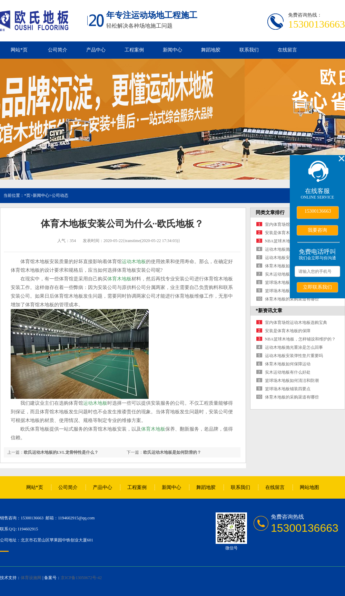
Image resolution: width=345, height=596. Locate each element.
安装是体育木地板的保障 (287, 232)
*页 (27, 195)
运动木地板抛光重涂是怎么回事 (294, 347)
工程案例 (134, 49)
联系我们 (249, 49)
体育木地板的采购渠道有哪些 (292, 299)
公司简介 (57, 49)
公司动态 (60, 195)
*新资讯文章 (269, 310)
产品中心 (96, 49)
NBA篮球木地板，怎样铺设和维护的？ (300, 339)
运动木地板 (134, 261)
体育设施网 (31, 577)
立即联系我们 (317, 287)
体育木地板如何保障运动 (287, 265)
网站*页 (19, 49)
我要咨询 (317, 230)
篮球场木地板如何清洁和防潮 (292, 380)
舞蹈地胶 (210, 49)
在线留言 (287, 49)
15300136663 (318, 211)
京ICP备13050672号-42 (81, 577)
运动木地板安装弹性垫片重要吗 (294, 355)
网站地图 (309, 487)
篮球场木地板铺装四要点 (287, 290)
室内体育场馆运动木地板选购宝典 (296, 322)
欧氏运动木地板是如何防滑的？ (172, 452)
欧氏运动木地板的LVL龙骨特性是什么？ (61, 452)
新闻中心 (172, 49)
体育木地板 (119, 278)
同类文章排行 (270, 212)
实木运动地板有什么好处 (287, 274)
